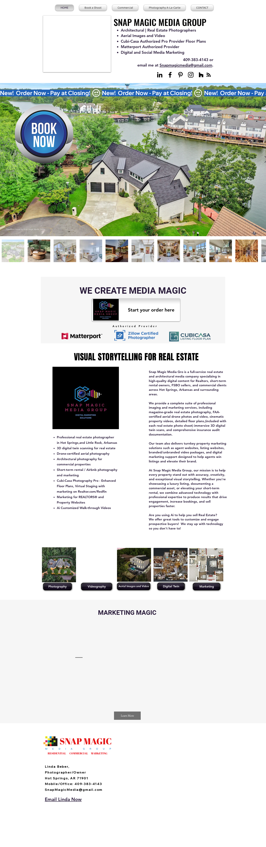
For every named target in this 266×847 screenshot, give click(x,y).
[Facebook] (170, 75)
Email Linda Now (63, 799)
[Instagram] (191, 75)
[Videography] (96, 586)
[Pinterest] (180, 75)
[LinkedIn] (159, 75)
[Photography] (57, 586)
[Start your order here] (136, 310)
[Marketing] (206, 586)
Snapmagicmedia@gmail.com (186, 65)
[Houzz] (201, 75)
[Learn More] (127, 716)
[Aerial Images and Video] (133, 586)
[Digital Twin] (171, 586)
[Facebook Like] (64, 729)
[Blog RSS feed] (208, 75)
